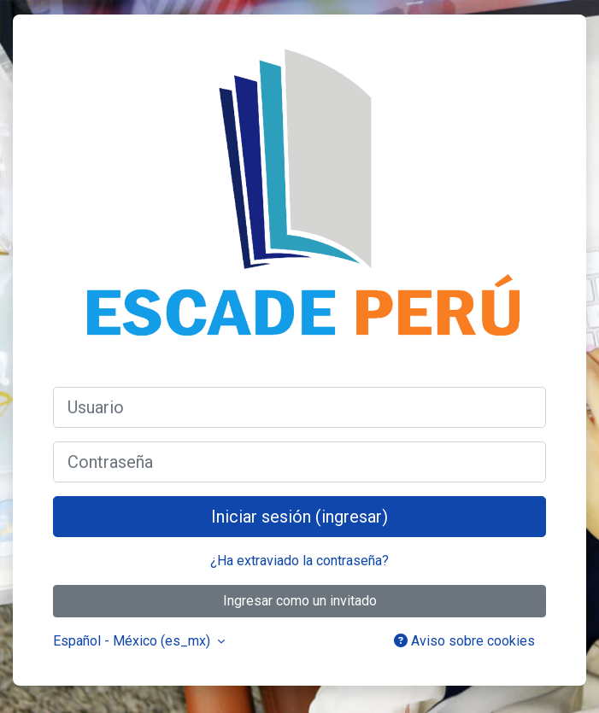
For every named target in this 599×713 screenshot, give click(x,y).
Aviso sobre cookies (464, 641)
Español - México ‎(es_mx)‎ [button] (133, 641)
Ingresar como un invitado (300, 601)
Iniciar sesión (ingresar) (299, 516)
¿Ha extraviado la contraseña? (299, 560)
